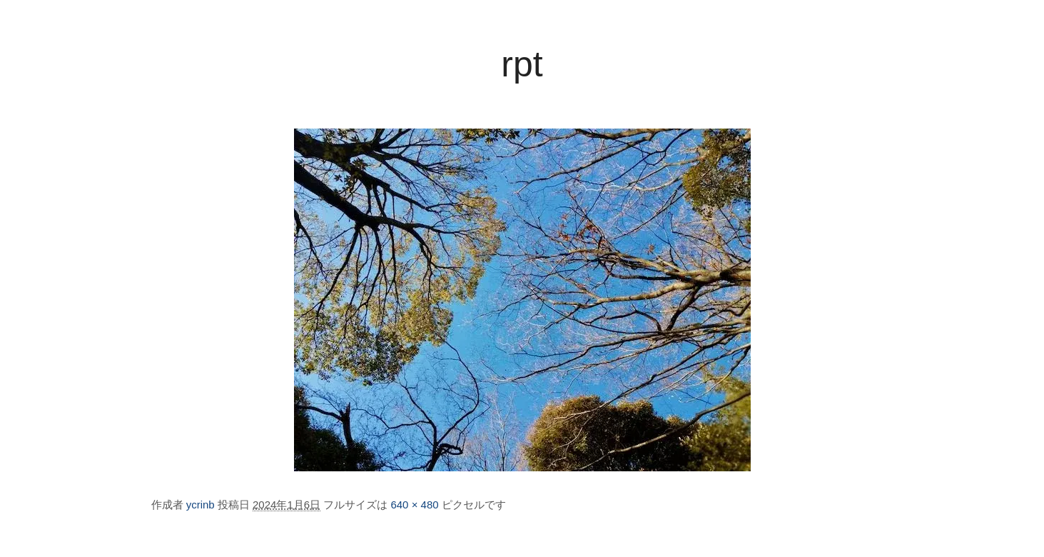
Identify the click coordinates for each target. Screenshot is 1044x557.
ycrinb (200, 504)
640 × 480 (414, 504)
